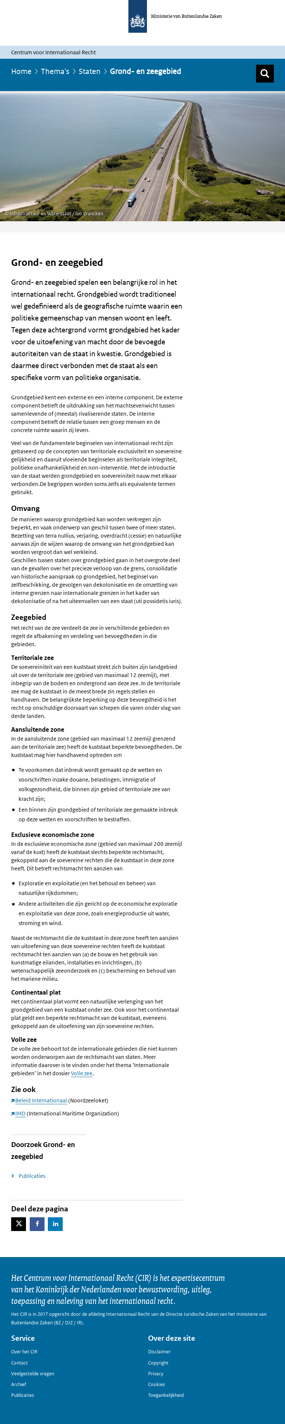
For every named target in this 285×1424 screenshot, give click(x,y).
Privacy (155, 1373)
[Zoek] (265, 74)
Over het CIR (24, 1352)
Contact (19, 1363)
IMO (20, 1113)
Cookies (156, 1384)
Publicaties (32, 1175)
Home (21, 71)
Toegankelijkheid (166, 1395)
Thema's (55, 71)
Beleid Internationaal (41, 1100)
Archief (18, 1384)
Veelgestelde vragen (32, 1373)
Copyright (158, 1363)
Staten (90, 71)
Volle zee (81, 1073)
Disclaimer (159, 1352)
